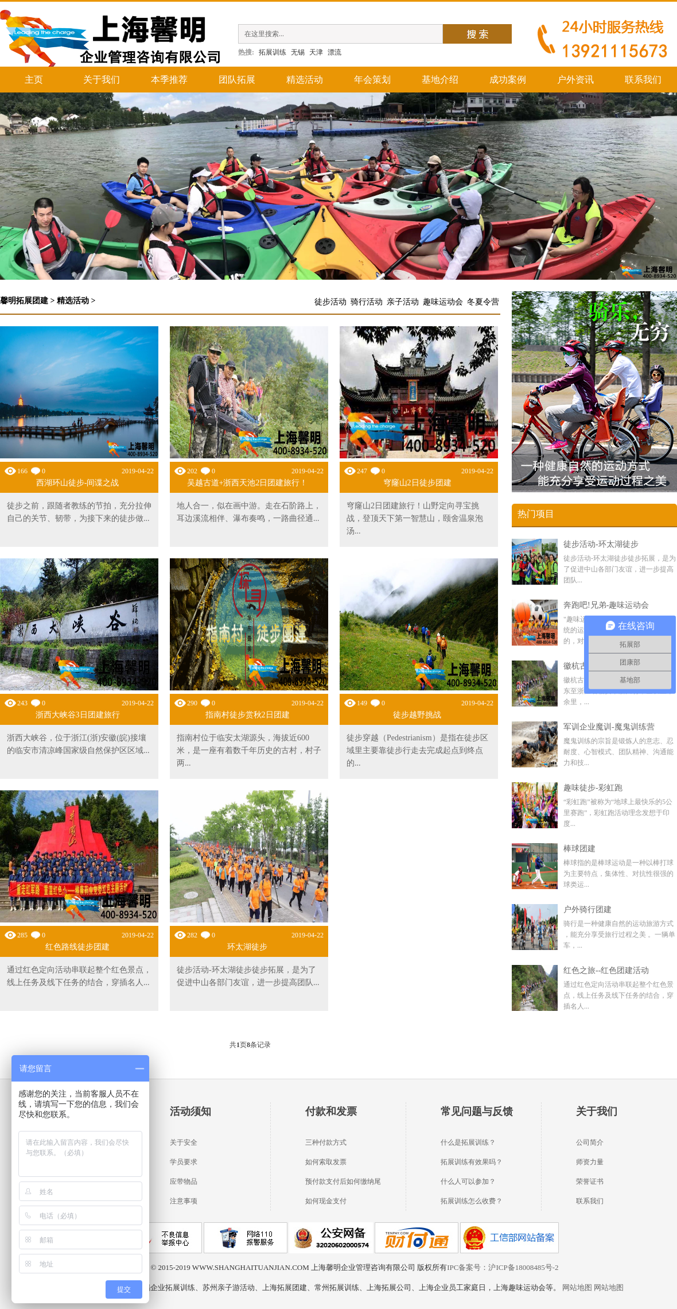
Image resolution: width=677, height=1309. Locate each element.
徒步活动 (330, 302)
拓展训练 (272, 52)
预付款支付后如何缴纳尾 (343, 1181)
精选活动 (304, 79)
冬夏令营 (483, 302)
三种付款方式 (326, 1142)
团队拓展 (237, 79)
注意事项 (183, 1201)
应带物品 (183, 1181)
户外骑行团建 (587, 909)
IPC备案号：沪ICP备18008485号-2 (502, 1267)
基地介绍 (440, 79)
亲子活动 (403, 302)
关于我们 (101, 79)
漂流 (334, 52)
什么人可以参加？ (468, 1181)
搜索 (477, 34)
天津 (316, 52)
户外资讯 (575, 79)
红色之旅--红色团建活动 (606, 970)
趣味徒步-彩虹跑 (592, 787)
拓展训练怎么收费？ (472, 1201)
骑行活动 (367, 302)
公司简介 (590, 1142)
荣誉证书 (590, 1181)
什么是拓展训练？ (468, 1142)
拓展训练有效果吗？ (472, 1162)
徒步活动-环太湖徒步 (601, 544)
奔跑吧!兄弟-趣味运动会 (606, 605)
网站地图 (576, 1287)
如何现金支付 (326, 1201)
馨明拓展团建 (24, 300)
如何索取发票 (326, 1162)
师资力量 (590, 1162)
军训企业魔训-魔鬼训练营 (609, 727)
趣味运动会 (443, 302)
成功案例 (507, 79)
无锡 (298, 52)
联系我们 (643, 79)
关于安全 (183, 1142)
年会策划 (372, 79)
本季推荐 (169, 79)
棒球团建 (579, 848)
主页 (34, 79)
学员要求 (183, 1162)
